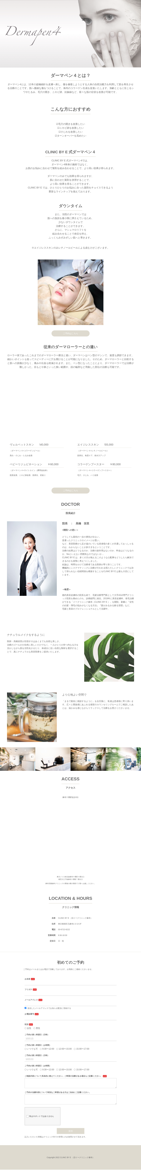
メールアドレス (31, 1000)
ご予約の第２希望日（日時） (37, 1055)
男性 (36, 1028)
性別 (26, 1024)
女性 (28, 1028)
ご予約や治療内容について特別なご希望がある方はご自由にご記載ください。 (58, 1094)
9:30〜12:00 (47, 1049)
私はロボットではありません (40, 1120)
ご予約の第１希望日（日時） (37, 1035)
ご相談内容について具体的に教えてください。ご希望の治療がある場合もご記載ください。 (63, 1076)
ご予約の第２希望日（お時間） (38, 1066)
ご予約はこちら (70, 333)
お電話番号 (29, 1014)
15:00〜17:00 (81, 1049)
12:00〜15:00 (64, 1049)
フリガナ (28, 989)
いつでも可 (31, 1049)
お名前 (27, 979)
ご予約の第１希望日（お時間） (38, 1045)
